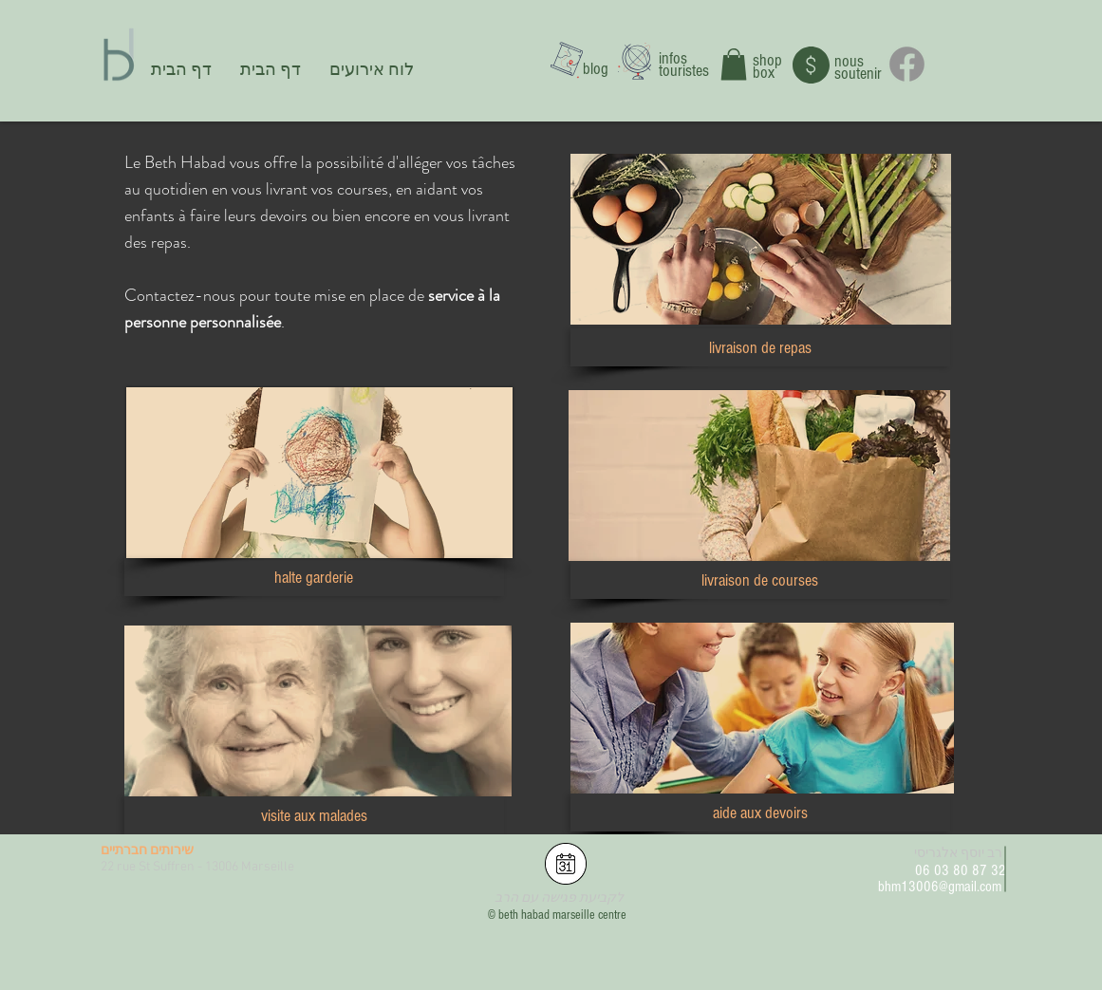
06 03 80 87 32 (960, 870)
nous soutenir (858, 67)
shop (767, 60)
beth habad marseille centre (562, 915)
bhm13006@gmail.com (939, 886)
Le (132, 162)
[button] (733, 64)
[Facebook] (907, 64)
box (764, 73)
